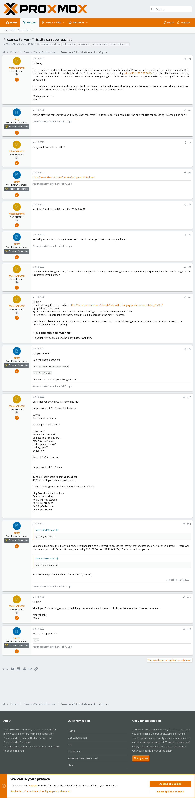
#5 (188, 204)
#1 (188, 58)
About (71, 765)
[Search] (171, 9)
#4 (188, 172)
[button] (63, 22)
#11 (188, 523)
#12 (188, 597)
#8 (188, 297)
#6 (188, 234)
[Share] (184, 59)
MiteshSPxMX (13, 44)
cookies (33, 785)
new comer (84, 44)
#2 (188, 110)
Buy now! (141, 758)
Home (71, 730)
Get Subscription (77, 737)
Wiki (70, 744)
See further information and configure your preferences (40, 791)
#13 (188, 629)
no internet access (119, 44)
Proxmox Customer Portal (83, 758)
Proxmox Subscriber (19, 126)
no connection (99, 44)
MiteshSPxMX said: (46, 529)
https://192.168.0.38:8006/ (139, 73)
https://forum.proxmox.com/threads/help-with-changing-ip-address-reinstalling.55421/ (117, 305)
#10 (188, 397)
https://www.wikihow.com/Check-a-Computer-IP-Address (64, 177)
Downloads (74, 751)
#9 (188, 348)
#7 (188, 267)
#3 (188, 142)
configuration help (50, 44)
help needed (69, 44)
